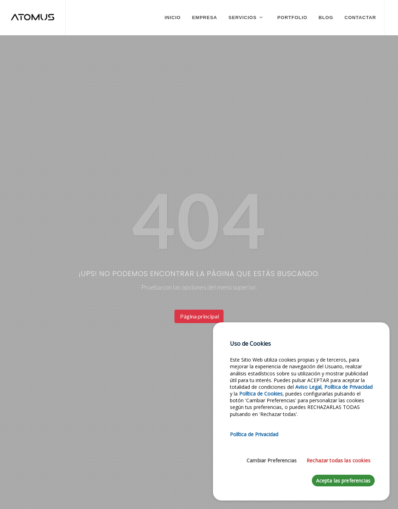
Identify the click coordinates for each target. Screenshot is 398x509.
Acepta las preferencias (343, 480)
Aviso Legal (308, 387)
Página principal (199, 316)
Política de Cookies (261, 393)
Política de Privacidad (348, 387)
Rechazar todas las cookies (338, 460)
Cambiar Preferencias (271, 460)
